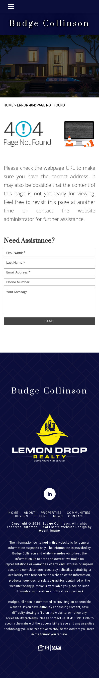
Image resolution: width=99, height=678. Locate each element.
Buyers (21, 516)
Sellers (41, 516)
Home (13, 513)
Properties (51, 513)
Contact (76, 516)
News (58, 516)
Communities (78, 513)
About (29, 513)
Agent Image (49, 530)
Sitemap (30, 527)
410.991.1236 (80, 618)
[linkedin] (50, 494)
